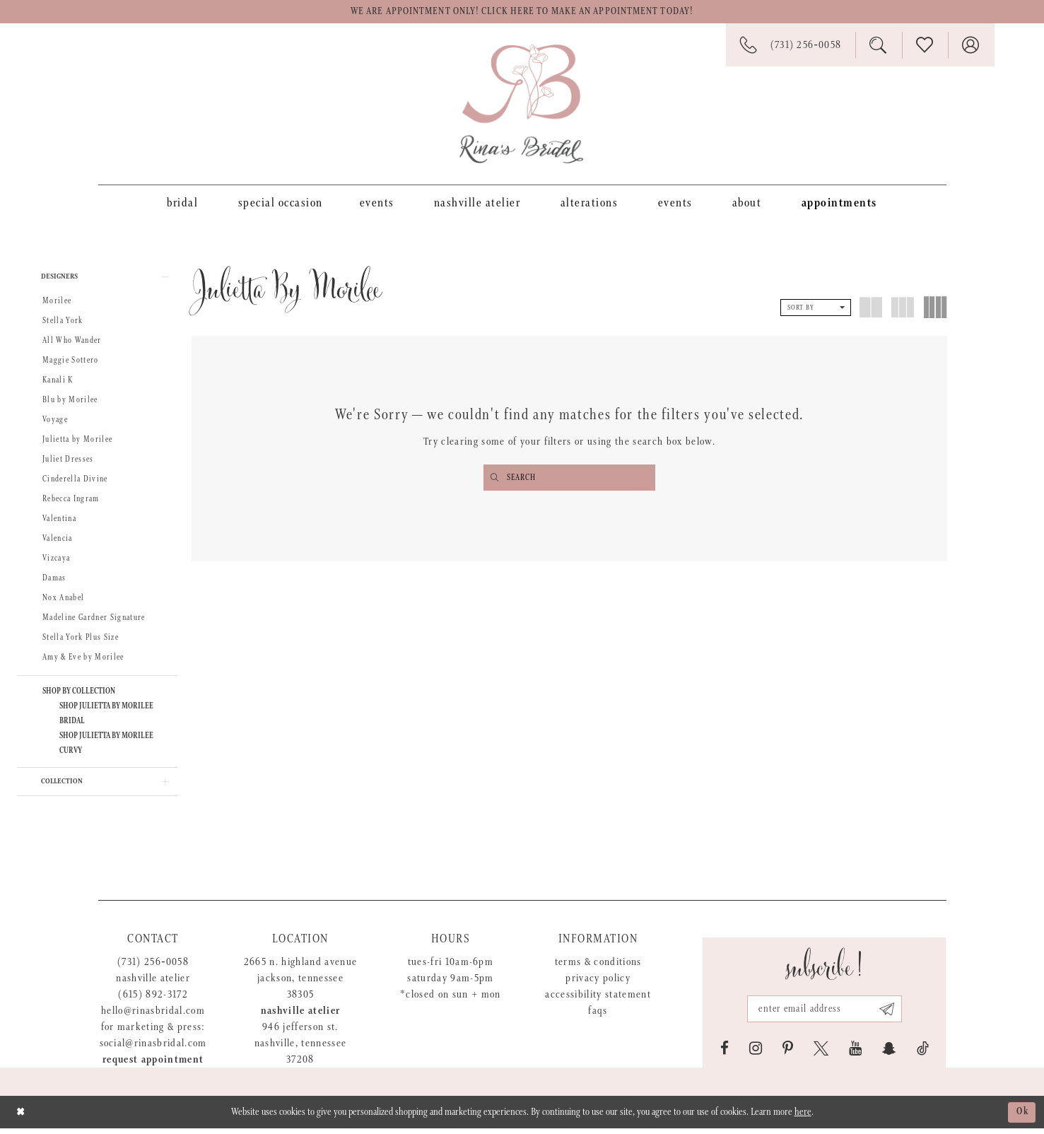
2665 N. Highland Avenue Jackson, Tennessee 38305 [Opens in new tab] (301, 984)
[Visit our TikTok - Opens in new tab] (923, 1054)
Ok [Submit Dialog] (1021, 1117)
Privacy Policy (597, 983)
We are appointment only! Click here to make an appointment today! (522, 12)
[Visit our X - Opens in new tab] (821, 1054)
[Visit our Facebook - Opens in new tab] (724, 1054)
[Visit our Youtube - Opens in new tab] (855, 1054)
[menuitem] (182, 203)
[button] (97, 278)
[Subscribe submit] (889, 1014)
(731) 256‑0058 (153, 967)
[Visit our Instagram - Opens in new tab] (755, 1054)
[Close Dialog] (21, 1117)
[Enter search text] (569, 479)
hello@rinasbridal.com (153, 1016)
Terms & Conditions (598, 967)
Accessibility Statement (598, 1000)
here (802, 1117)
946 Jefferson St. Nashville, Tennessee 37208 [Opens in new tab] (300, 1049)
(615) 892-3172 (153, 1000)
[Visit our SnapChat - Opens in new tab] (889, 1054)
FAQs (597, 1016)
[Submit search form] (494, 479)
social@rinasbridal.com (153, 1049)
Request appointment (153, 1065)
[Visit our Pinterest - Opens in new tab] (787, 1054)
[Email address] (824, 1014)
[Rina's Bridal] (521, 105)
